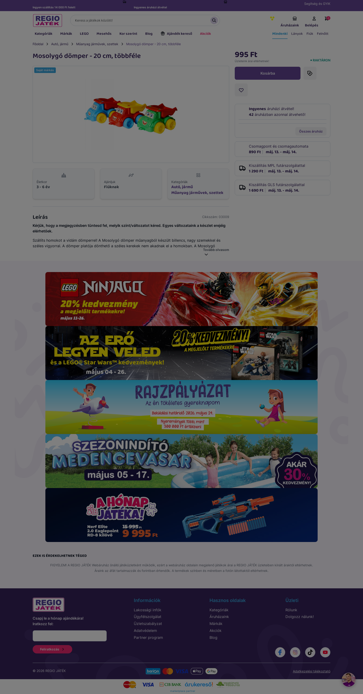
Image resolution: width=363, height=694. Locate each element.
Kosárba (267, 73)
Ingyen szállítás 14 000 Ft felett (54, 7)
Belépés (311, 22)
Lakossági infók (147, 610)
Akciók (205, 34)
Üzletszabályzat (148, 623)
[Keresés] (145, 20)
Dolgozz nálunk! (299, 616)
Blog (149, 34)
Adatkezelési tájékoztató (311, 671)
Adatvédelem (145, 630)
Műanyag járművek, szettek (97, 44)
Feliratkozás (52, 649)
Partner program (148, 637)
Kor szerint (128, 34)
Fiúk (310, 34)
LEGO (84, 34)
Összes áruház (311, 131)
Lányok (297, 34)
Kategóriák (43, 34)
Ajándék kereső (176, 34)
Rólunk (291, 610)
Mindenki (280, 34)
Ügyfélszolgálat (147, 616)
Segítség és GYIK (317, 4)
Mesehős (104, 34)
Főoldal (38, 44)
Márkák (66, 34)
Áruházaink (290, 22)
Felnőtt (323, 34)
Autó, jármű (59, 44)
